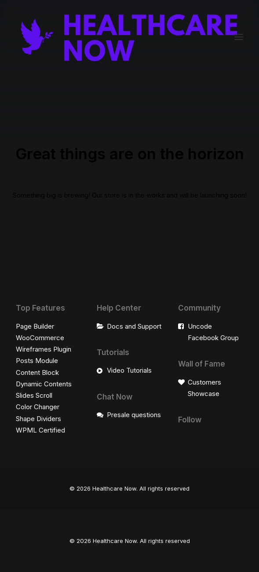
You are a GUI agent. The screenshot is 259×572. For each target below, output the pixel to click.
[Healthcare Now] (129, 37)
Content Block (37, 372)
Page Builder (35, 326)
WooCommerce (40, 338)
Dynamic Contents (44, 384)
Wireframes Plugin (43, 349)
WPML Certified (40, 430)
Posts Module (37, 360)
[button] (239, 36)
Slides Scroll (34, 395)
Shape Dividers (38, 418)
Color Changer (37, 407)
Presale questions (134, 415)
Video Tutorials (129, 370)
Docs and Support (134, 326)
